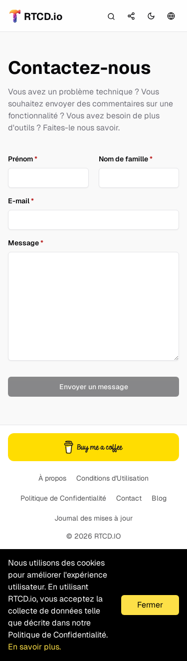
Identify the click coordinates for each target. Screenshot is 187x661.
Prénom (22, 158)
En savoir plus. (34, 647)
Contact (129, 498)
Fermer (150, 605)
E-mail (21, 200)
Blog (159, 498)
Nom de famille (126, 158)
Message (25, 242)
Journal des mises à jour (93, 518)
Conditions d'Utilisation (112, 478)
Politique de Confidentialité (63, 498)
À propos (52, 478)
